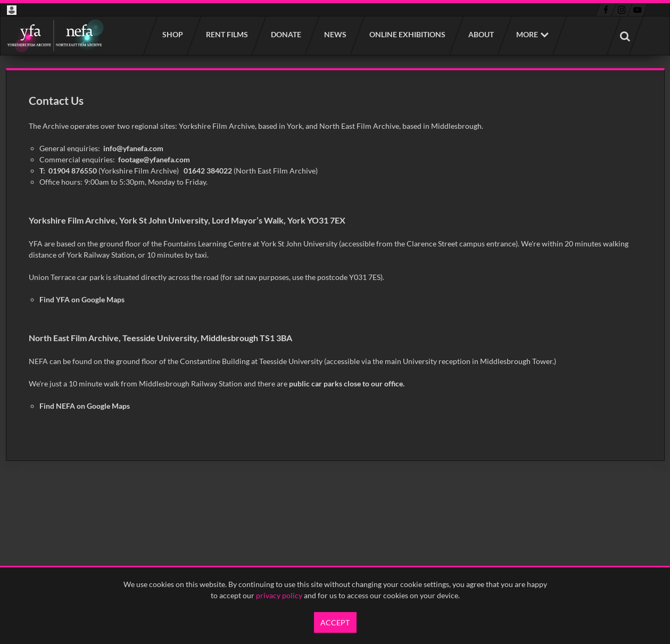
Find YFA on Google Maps (82, 299)
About (480, 34)
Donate (285, 34)
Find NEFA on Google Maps (84, 405)
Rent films (226, 34)
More (527, 34)
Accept (335, 622)
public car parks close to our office (346, 383)
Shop (172, 34)
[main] (335, 264)
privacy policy (279, 595)
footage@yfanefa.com (154, 159)
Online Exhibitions (407, 34)
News (335, 34)
